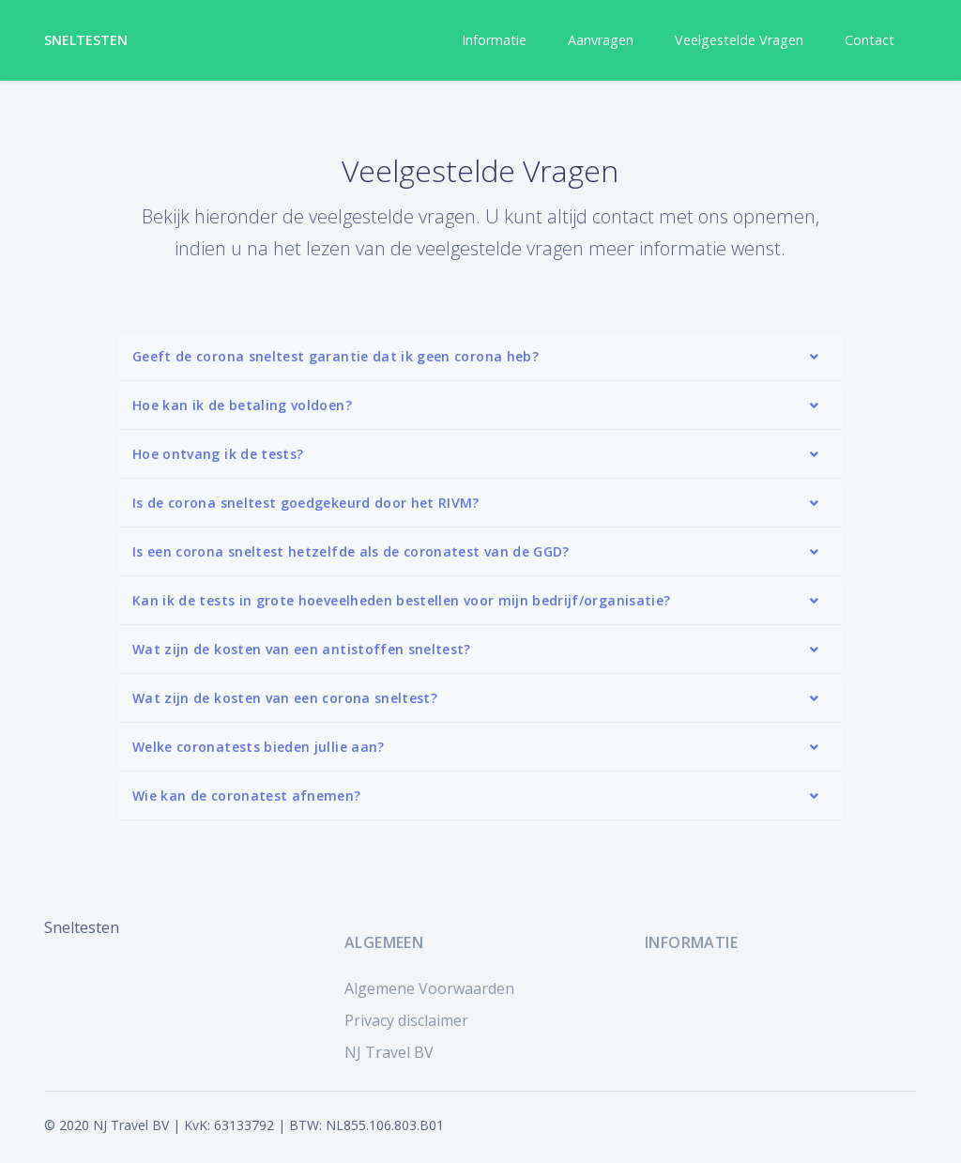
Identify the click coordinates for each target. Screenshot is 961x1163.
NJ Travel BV (389, 1052)
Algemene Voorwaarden (429, 988)
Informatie (494, 40)
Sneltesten (86, 40)
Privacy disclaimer (406, 1020)
